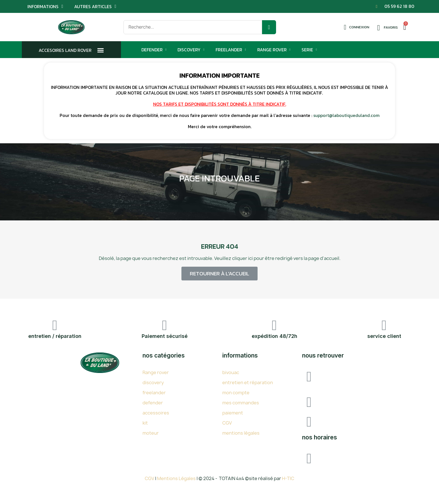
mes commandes (240, 403)
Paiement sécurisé (165, 336)
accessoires (156, 413)
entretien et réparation (247, 382)
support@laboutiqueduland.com (346, 115)
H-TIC (288, 478)
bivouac (230, 372)
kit (145, 423)
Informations (45, 6)
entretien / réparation (54, 336)
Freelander (231, 49)
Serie (309, 49)
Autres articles (95, 6)
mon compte (235, 392)
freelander (154, 392)
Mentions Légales (177, 478)
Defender (154, 49)
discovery (153, 382)
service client (384, 336)
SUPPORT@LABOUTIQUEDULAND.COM (366, 420)
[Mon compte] (356, 27)
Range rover (156, 372)
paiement (232, 413)
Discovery (191, 49)
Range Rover (274, 49)
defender (153, 403)
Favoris (391, 27)
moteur (151, 433)
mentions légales (241, 433)
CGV (227, 423)
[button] (219, 273)
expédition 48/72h (274, 336)
